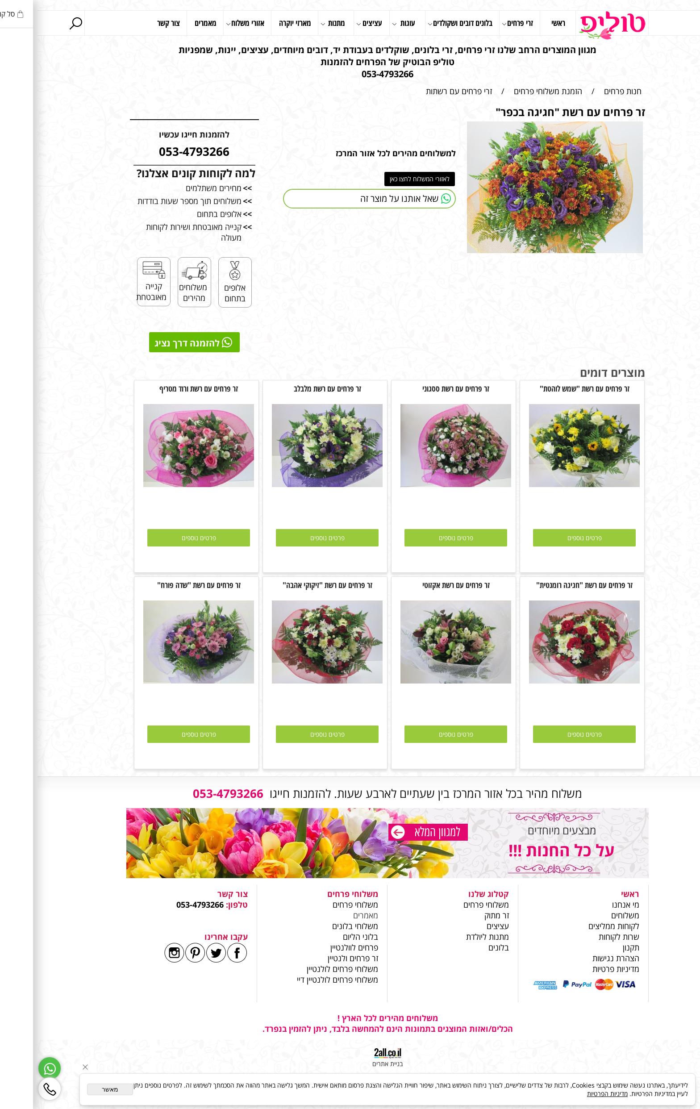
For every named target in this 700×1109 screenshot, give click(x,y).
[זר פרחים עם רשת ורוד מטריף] (161, 484)
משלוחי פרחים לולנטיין (304, 968)
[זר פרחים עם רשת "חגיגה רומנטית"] (547, 680)
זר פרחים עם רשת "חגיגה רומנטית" (547, 585)
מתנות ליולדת (450, 936)
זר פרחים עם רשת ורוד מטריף (161, 388)
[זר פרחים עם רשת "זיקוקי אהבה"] (289, 680)
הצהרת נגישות (578, 958)
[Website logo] (574, 25)
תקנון (593, 947)
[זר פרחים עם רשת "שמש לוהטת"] (547, 484)
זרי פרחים (480, 23)
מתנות (295, 23)
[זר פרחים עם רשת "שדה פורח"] (161, 680)
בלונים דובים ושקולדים (422, 23)
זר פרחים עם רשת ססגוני (418, 388)
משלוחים (586, 915)
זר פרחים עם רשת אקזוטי (418, 585)
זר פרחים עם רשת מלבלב (290, 388)
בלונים (461, 947)
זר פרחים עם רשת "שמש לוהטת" (547, 388)
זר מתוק (459, 915)
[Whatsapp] (12, 1068)
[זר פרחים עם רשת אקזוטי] (418, 680)
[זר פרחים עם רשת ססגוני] (418, 484)
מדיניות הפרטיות (570, 1093)
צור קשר (131, 22)
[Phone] (12, 1089)
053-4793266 (162, 904)
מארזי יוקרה (258, 22)
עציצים (332, 23)
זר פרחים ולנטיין (314, 958)
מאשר (72, 1089)
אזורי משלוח (207, 23)
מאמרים (168, 22)
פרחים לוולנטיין (317, 947)
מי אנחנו (588, 904)
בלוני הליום (322, 936)
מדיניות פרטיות (578, 968)
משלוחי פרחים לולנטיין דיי (300, 979)
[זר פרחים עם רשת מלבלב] (289, 484)
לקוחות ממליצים (576, 926)
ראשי (521, 22)
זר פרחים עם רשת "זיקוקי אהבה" (290, 585)
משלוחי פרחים (448, 904)
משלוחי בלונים (316, 926)
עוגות (366, 23)
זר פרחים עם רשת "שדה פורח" (161, 585)
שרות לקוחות (581, 936)
